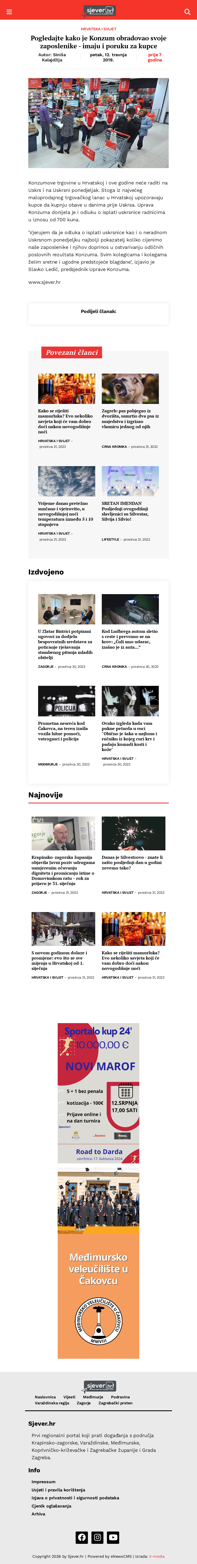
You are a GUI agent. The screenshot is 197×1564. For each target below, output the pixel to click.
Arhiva (38, 1514)
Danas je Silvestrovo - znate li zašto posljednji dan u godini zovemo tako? (132, 863)
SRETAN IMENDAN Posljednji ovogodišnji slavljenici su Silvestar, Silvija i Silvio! (125, 511)
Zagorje (46, 667)
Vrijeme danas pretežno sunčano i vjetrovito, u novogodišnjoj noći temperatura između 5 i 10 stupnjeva (65, 514)
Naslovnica (45, 1397)
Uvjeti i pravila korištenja (58, 1489)
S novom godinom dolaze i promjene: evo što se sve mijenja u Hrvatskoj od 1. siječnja (59, 960)
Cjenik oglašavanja (51, 1506)
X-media (157, 1556)
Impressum (44, 1481)
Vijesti (69, 1397)
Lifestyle (110, 539)
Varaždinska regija (52, 1403)
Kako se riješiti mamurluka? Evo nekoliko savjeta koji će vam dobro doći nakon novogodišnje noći (65, 421)
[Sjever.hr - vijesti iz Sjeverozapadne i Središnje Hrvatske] (98, 12)
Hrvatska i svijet (98, 29)
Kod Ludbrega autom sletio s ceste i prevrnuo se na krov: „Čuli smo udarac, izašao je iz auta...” (130, 639)
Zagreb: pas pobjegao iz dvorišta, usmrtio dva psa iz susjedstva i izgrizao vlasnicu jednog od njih (130, 418)
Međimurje (48, 764)
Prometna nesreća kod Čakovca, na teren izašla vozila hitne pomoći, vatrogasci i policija (63, 731)
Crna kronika (114, 447)
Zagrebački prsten (115, 1403)
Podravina (120, 1397)
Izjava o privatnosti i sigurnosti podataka (75, 1497)
